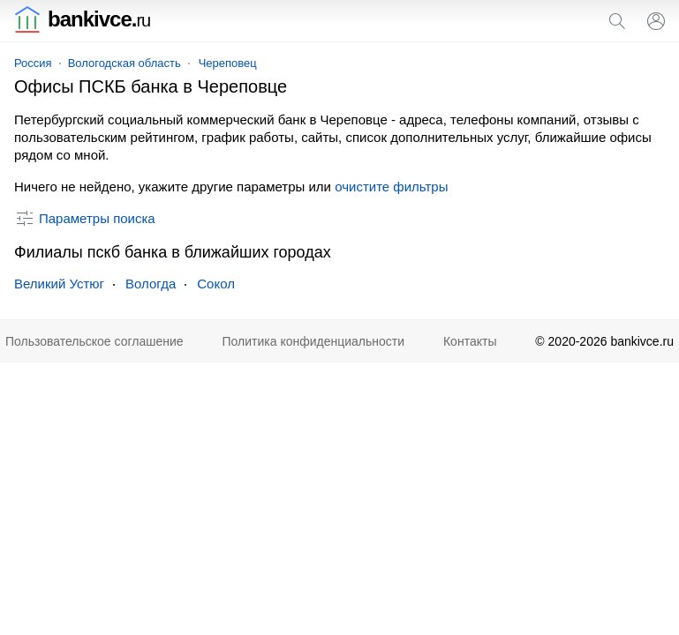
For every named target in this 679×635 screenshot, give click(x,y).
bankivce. (82, 19)
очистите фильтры (391, 186)
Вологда (150, 283)
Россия (33, 63)
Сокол (216, 283)
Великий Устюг (59, 283)
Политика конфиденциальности (314, 341)
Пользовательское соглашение (94, 341)
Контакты (469, 341)
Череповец (228, 63)
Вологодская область (124, 63)
